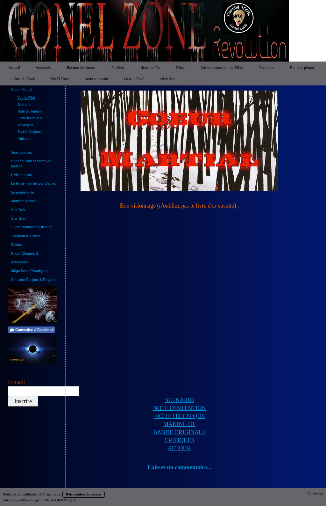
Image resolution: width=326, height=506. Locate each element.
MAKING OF (179, 424)
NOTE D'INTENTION (179, 408)
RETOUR (179, 448)
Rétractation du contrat (83, 494)
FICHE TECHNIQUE (179, 416)
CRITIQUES (180, 440)
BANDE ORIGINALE (179, 432)
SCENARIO (179, 400)
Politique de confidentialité (22, 494)
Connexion (315, 493)
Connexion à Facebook (31, 329)
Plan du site (52, 494)
